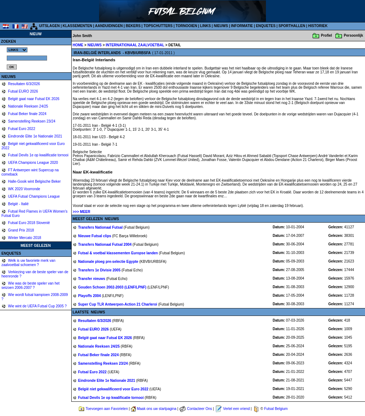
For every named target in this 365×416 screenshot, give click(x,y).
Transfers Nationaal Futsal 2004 (105, 244)
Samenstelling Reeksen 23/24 (31, 121)
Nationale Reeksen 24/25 (27, 106)
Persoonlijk (353, 35)
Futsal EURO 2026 (22, 91)
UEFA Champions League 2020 (32, 163)
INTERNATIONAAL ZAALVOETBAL (135, 45)
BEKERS (133, 26)
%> (17, 49)
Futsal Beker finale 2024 (27, 114)
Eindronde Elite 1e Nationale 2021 (34, 136)
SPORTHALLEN (291, 26)
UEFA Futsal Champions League (33, 196)
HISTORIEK (318, 26)
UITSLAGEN (49, 26)
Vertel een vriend (236, 409)
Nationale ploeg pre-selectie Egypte (108, 262)
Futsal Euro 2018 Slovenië (28, 223)
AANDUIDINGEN (109, 26)
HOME (78, 45)
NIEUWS (221, 26)
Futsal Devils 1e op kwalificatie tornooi (37, 155)
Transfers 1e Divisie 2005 (100, 270)
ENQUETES (266, 26)
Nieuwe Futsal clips (95, 236)
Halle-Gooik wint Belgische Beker (34, 181)
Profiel (326, 35)
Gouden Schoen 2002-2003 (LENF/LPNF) (112, 287)
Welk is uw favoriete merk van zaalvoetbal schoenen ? (28, 263)
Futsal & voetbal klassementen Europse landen (118, 253)
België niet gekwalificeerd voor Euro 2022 (113, 389)
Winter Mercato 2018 (24, 238)
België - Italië (18, 204)
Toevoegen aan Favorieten (107, 409)
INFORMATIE (242, 26)
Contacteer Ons (199, 409)
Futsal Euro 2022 (21, 129)
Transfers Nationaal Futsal (101, 227)
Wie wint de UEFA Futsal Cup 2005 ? (37, 306)
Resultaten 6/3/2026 (23, 84)
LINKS (205, 26)
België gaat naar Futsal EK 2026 (33, 99)
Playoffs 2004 (90, 296)
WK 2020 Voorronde (23, 189)
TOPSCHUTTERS (158, 26)
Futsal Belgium (276, 409)
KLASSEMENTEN (77, 26)
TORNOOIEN (186, 26)
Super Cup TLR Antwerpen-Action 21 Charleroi (118, 304)
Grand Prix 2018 (20, 230)
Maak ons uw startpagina (156, 409)
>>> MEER (81, 212)
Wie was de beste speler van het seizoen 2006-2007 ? (30, 285)
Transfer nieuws (92, 279)
